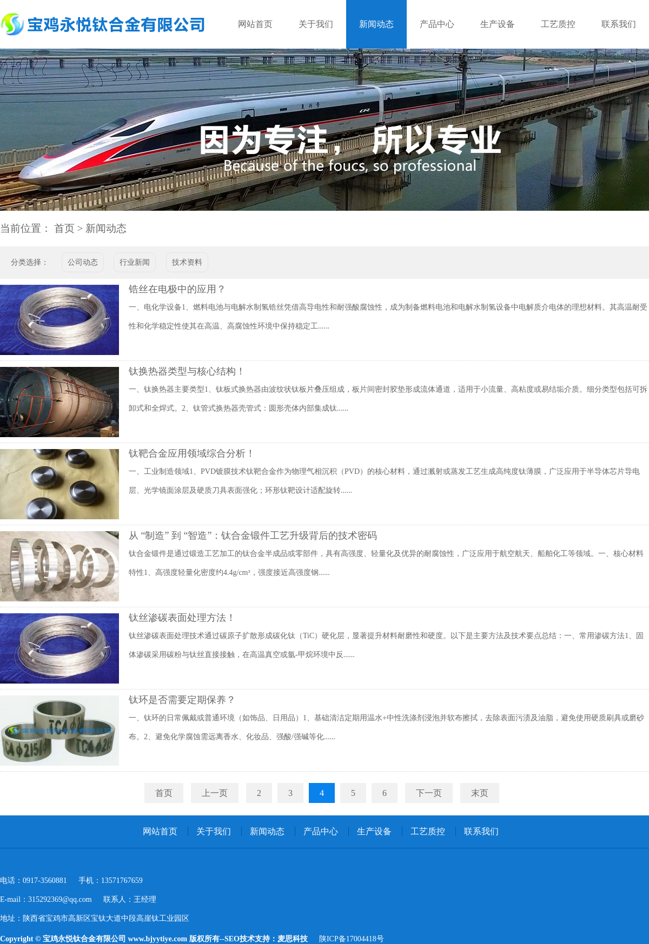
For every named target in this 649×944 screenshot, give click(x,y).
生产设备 (497, 24)
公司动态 (83, 262)
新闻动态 (376, 24)
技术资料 (187, 262)
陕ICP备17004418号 (351, 939)
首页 (64, 228)
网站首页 (255, 24)
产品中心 (437, 24)
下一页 (429, 793)
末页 (479, 793)
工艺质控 (558, 24)
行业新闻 (135, 262)
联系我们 (618, 24)
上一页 (215, 793)
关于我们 (316, 24)
